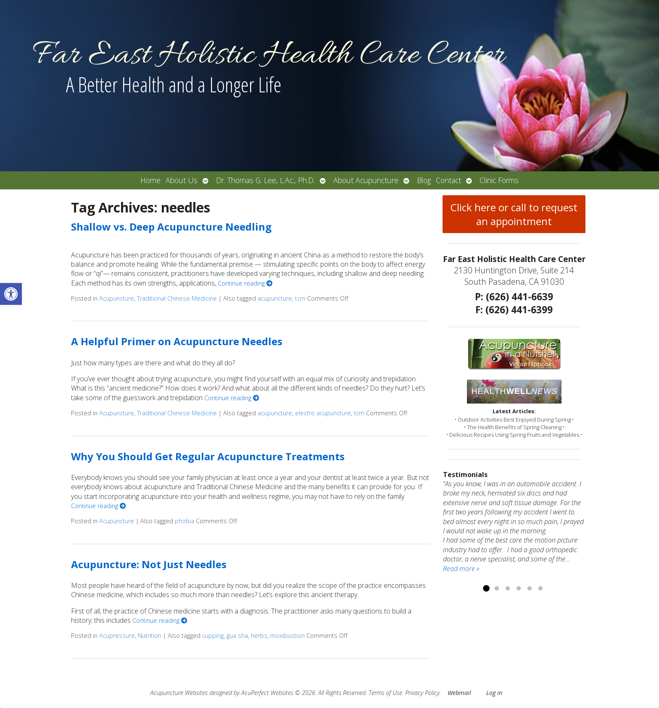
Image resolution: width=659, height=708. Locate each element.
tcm (300, 298)
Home (150, 180)
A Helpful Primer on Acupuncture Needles (176, 341)
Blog (424, 180)
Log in (494, 693)
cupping (213, 636)
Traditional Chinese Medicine (177, 298)
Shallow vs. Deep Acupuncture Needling (171, 226)
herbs (259, 636)
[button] (11, 294)
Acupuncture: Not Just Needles (149, 564)
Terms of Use (385, 693)
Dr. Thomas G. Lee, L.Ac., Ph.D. (265, 180)
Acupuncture (116, 298)
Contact (448, 180)
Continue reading (245, 283)
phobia (184, 521)
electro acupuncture (323, 413)
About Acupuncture (365, 180)
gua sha (237, 636)
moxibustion (287, 636)
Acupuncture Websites (179, 693)
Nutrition (149, 636)
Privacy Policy (422, 693)
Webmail (459, 693)
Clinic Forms (499, 180)
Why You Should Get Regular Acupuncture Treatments (208, 456)
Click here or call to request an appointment (514, 214)
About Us (182, 180)
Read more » (461, 568)
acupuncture (275, 298)
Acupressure (117, 636)
